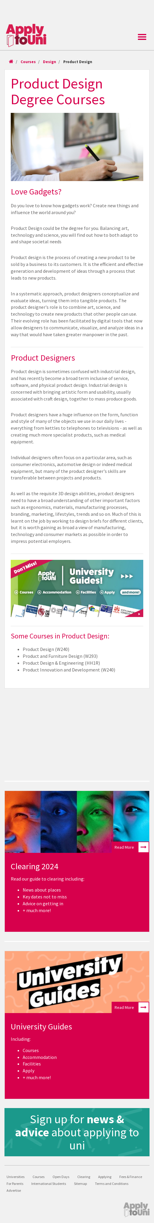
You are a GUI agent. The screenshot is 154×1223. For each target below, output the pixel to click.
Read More (132, 847)
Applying (104, 1176)
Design (49, 61)
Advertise (14, 1190)
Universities (15, 1176)
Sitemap (80, 1183)
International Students (48, 1183)
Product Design (77, 61)
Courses (28, 61)
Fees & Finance (130, 1176)
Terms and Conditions (111, 1183)
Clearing (83, 1176)
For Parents (15, 1183)
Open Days (61, 1176)
